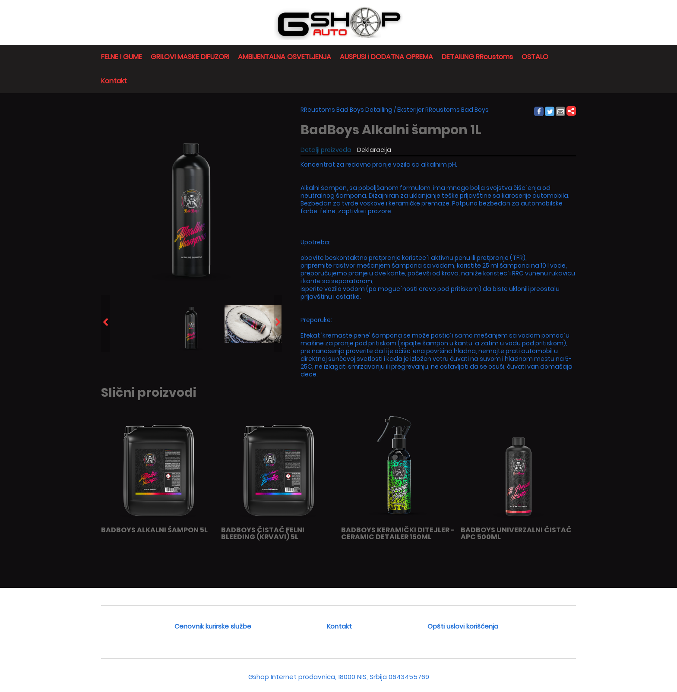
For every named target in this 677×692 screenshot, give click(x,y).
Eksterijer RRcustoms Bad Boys (443, 109)
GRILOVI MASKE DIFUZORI (190, 57)
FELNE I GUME (121, 57)
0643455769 (409, 676)
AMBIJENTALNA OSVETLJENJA (284, 57)
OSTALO (535, 57)
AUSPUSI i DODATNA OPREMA (386, 57)
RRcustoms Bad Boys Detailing (346, 109)
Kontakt (114, 81)
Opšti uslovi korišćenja (462, 626)
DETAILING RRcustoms (477, 57)
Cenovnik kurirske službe (212, 626)
